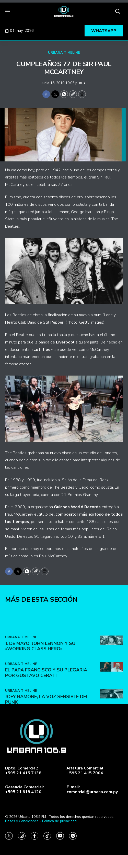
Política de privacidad (59, 821)
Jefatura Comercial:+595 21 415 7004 (85, 771)
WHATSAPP (103, 31)
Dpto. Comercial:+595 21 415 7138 (23, 771)
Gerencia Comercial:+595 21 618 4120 (24, 789)
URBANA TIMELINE (64, 52)
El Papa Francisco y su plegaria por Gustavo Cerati (46, 700)
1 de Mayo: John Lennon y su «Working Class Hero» (40, 673)
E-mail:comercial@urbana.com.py (92, 789)
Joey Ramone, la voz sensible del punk (46, 727)
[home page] (64, 11)
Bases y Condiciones (22, 821)
